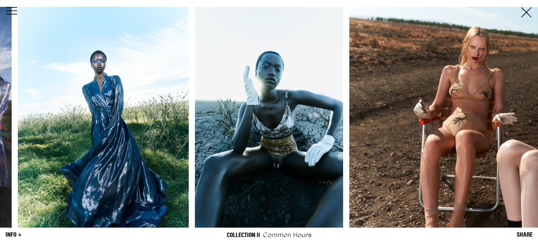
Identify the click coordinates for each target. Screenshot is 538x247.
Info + (13, 234)
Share (525, 234)
